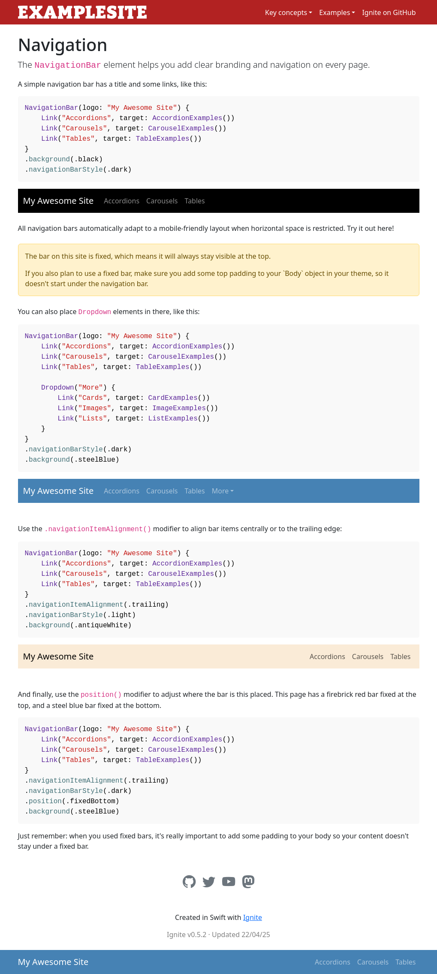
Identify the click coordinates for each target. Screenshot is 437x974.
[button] (289, 12)
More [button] (220, 491)
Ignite (252, 917)
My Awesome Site (58, 200)
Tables (195, 201)
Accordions (121, 201)
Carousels (162, 201)
